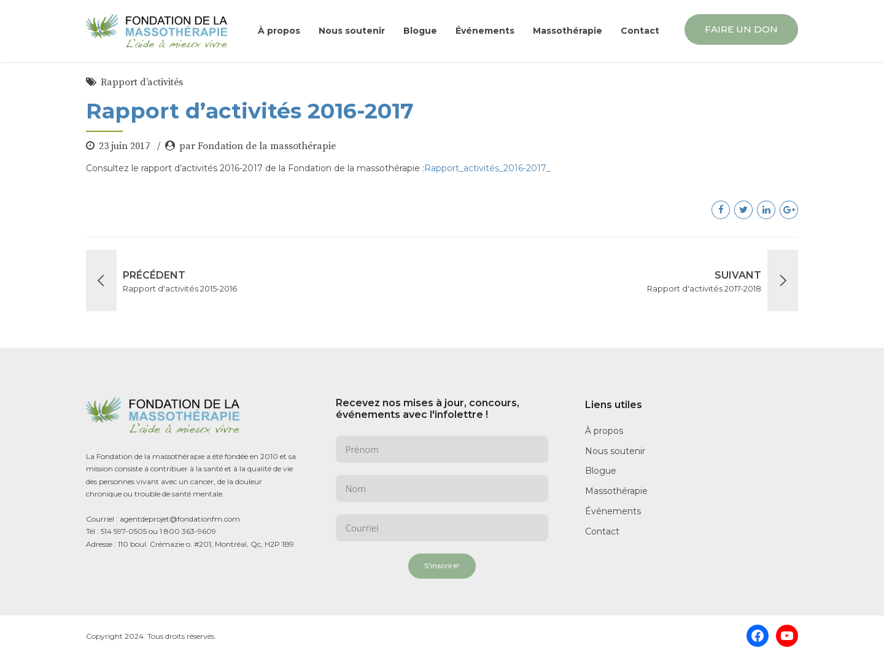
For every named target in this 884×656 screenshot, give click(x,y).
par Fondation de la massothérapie (257, 146)
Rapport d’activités (142, 82)
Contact (640, 30)
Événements (485, 30)
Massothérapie (567, 30)
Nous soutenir (352, 30)
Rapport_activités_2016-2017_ (487, 168)
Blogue (420, 30)
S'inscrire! (441, 565)
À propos (279, 30)
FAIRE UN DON (741, 29)
